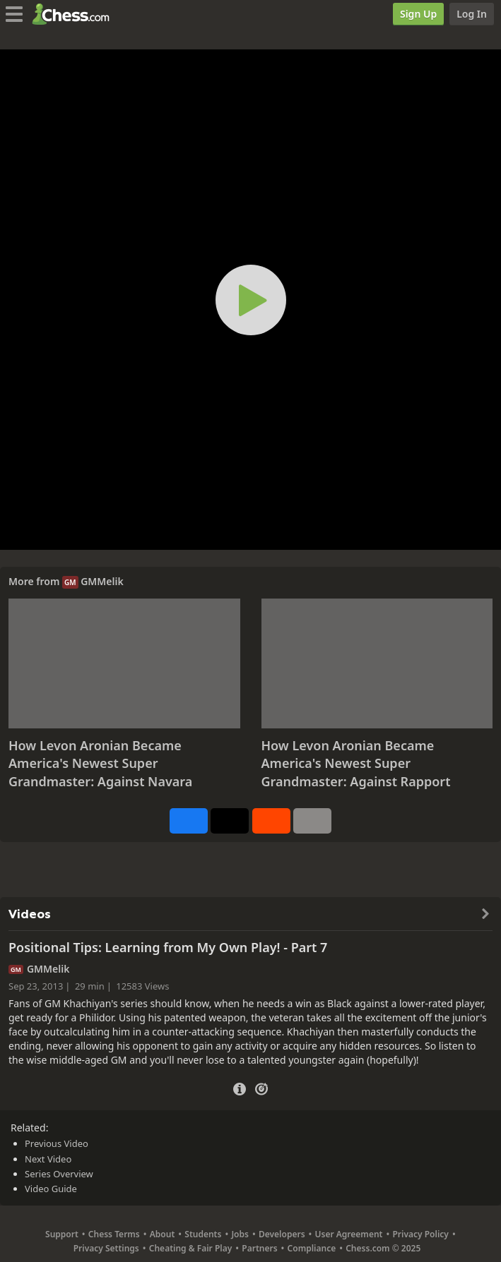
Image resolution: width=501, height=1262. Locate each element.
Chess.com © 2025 (383, 1248)
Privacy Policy (420, 1234)
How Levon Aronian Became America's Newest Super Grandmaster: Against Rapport (356, 763)
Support (61, 1234)
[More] (312, 821)
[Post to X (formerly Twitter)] (230, 821)
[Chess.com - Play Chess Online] (74, 14)
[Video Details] (239, 1087)
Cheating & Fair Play (190, 1248)
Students (202, 1234)
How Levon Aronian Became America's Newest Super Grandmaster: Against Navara (100, 763)
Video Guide (51, 1188)
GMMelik (102, 581)
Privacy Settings (106, 1248)
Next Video (48, 1159)
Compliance (312, 1248)
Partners (259, 1248)
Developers (282, 1234)
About (162, 1234)
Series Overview (59, 1173)
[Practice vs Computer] (261, 1088)
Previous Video (56, 1143)
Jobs (240, 1234)
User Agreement (349, 1234)
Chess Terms (114, 1234)
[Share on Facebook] (189, 821)
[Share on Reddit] (271, 821)
